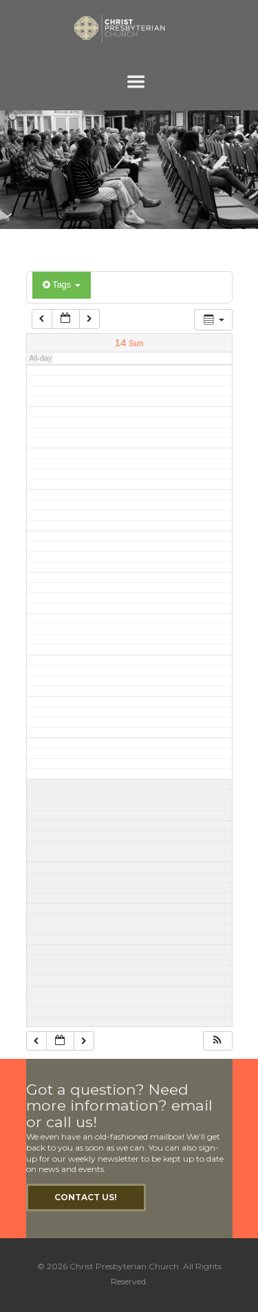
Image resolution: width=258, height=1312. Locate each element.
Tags (61, 284)
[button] (217, 1041)
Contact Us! (85, 1197)
